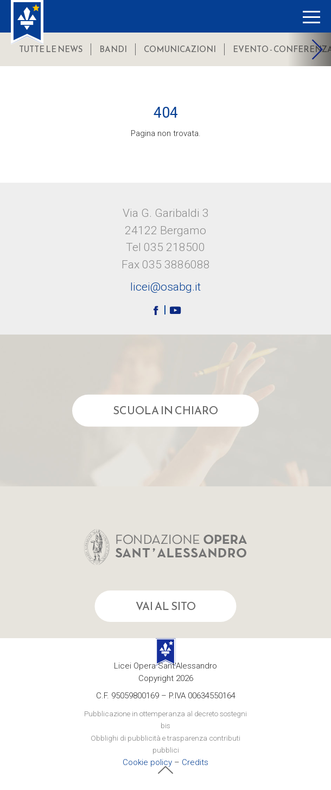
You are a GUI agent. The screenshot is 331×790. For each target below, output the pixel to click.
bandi (113, 49)
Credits (195, 762)
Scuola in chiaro (165, 410)
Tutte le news (50, 49)
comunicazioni (180, 49)
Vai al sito (166, 606)
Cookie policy (147, 762)
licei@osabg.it (165, 287)
